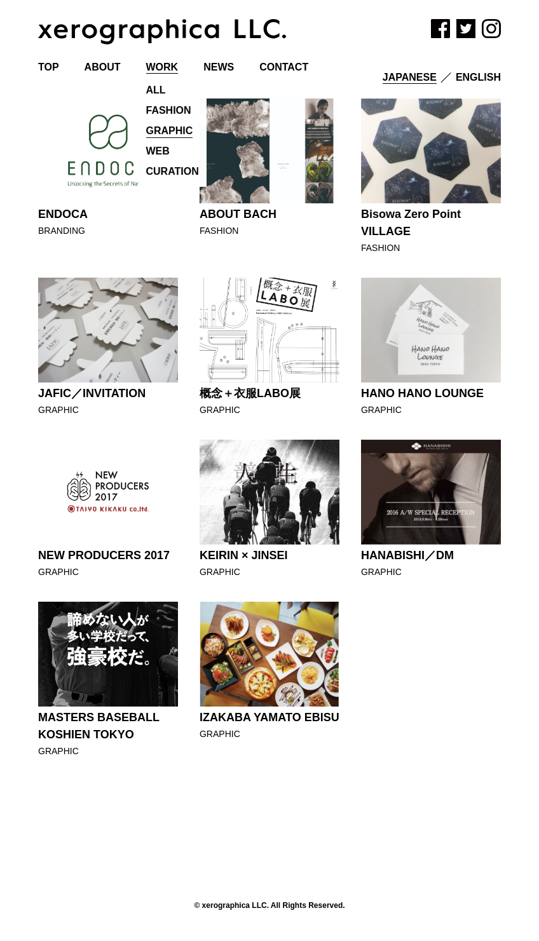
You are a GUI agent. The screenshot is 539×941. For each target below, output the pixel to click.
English (478, 77)
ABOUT (103, 67)
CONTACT (283, 67)
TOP (48, 67)
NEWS (218, 67)
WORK (162, 67)
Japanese (410, 77)
